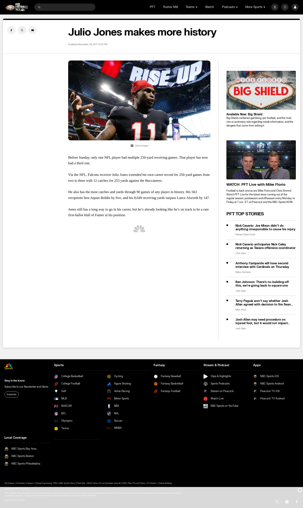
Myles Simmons (243, 272)
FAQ (55, 483)
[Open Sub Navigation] (197, 7)
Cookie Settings (165, 483)
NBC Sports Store (67, 483)
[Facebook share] (11, 30)
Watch (209, 7)
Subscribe (11, 394)
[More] (274, 7)
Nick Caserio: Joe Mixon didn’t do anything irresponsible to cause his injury (265, 227)
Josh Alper (240, 253)
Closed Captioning (43, 483)
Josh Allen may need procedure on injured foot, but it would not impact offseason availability (261, 321)
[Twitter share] (22, 30)
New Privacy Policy (136, 483)
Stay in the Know (14, 380)
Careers (30, 483)
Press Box (81, 483)
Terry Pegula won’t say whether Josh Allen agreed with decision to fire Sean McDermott (263, 302)
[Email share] (32, 30)
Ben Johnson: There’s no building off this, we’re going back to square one (262, 283)
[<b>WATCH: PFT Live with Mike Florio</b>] (261, 159)
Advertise (20, 483)
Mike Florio (240, 309)
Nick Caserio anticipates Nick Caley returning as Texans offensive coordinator (265, 246)
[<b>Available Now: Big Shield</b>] (261, 90)
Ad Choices (9, 483)
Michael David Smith (245, 234)
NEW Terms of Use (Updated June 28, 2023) (107, 483)
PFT (152, 7)
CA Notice (151, 483)
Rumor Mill (170, 7)
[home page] (16, 7)
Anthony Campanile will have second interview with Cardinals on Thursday (262, 265)
